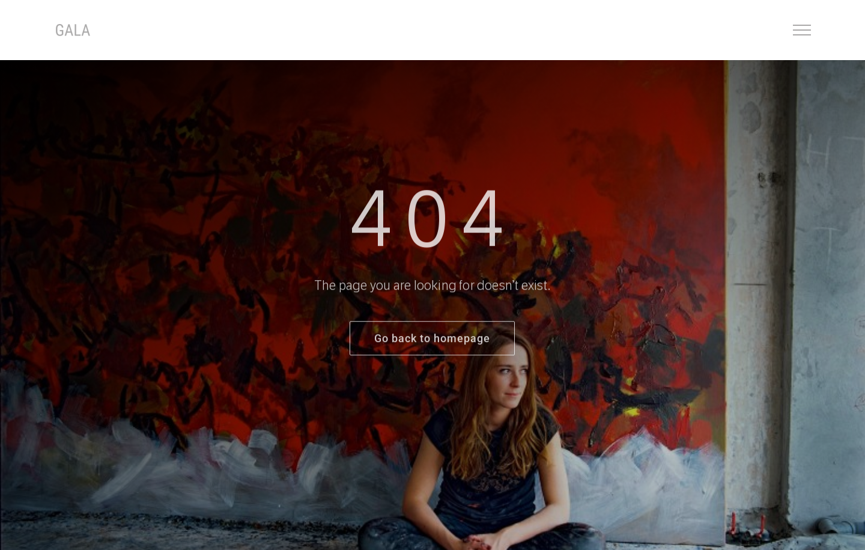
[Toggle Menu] (802, 30)
